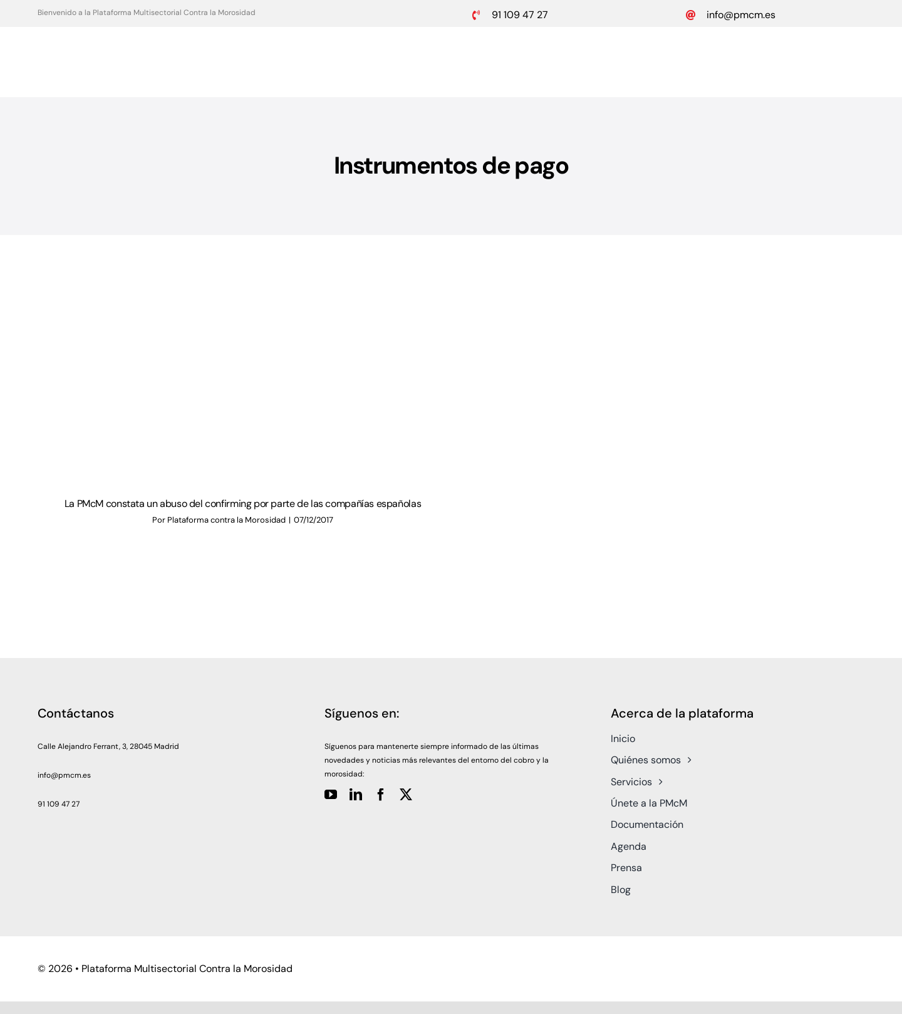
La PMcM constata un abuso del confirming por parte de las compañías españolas (243, 503)
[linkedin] (356, 794)
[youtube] (330, 794)
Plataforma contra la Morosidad (226, 520)
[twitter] (406, 794)
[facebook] (381, 794)
